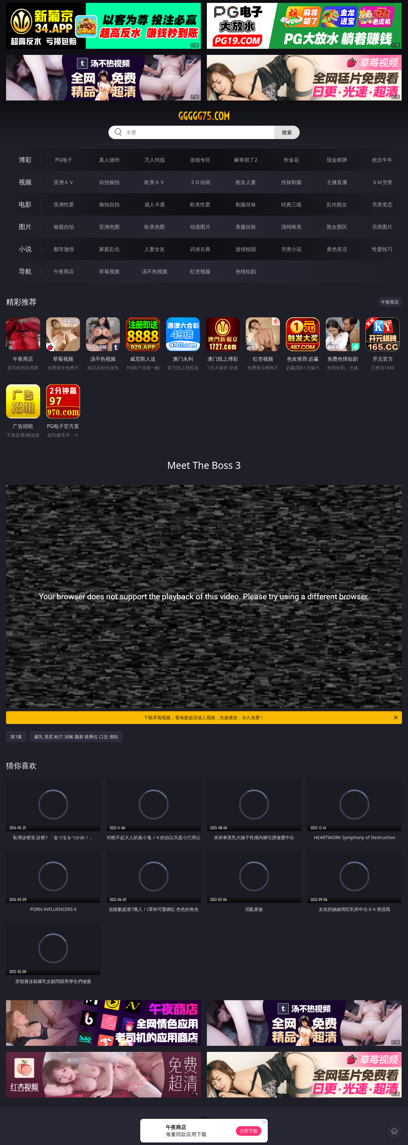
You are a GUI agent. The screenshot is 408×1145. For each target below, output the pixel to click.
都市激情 (64, 249)
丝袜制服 (291, 182)
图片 (25, 226)
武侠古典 (200, 249)
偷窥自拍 (64, 226)
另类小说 (291, 249)
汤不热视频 (154, 271)
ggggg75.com (204, 116)
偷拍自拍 (109, 204)
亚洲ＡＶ (64, 182)
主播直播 (337, 182)
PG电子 (63, 159)
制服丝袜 (246, 204)
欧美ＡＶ (154, 182)
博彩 (25, 159)
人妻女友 (154, 249)
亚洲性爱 (64, 204)
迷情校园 (246, 249)
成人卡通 (154, 204)
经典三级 (291, 204)
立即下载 (249, 1131)
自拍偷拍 (109, 182)
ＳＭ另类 (382, 182)
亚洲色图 (109, 226)
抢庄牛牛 (382, 159)
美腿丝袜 (246, 226)
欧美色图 (154, 226)
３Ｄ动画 (200, 182)
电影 (25, 204)
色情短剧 (246, 271)
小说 (25, 249)
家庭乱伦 (109, 249)
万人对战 (154, 159)
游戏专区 (200, 159)
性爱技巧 (382, 249)
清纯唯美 (291, 226)
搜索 (287, 132)
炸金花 (291, 159)
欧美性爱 (200, 204)
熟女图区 (337, 226)
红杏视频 (200, 271)
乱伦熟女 (337, 204)
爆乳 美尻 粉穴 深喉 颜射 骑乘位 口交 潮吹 (76, 737)
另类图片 (382, 226)
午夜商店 (64, 271)
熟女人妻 (246, 182)
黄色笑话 (337, 249)
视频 (25, 182)
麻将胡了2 (245, 159)
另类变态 (382, 204)
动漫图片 (200, 226)
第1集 (16, 737)
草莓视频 (109, 271)
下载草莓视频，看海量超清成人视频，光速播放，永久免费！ (271, 717)
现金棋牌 (337, 159)
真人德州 (109, 159)
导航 (25, 271)
